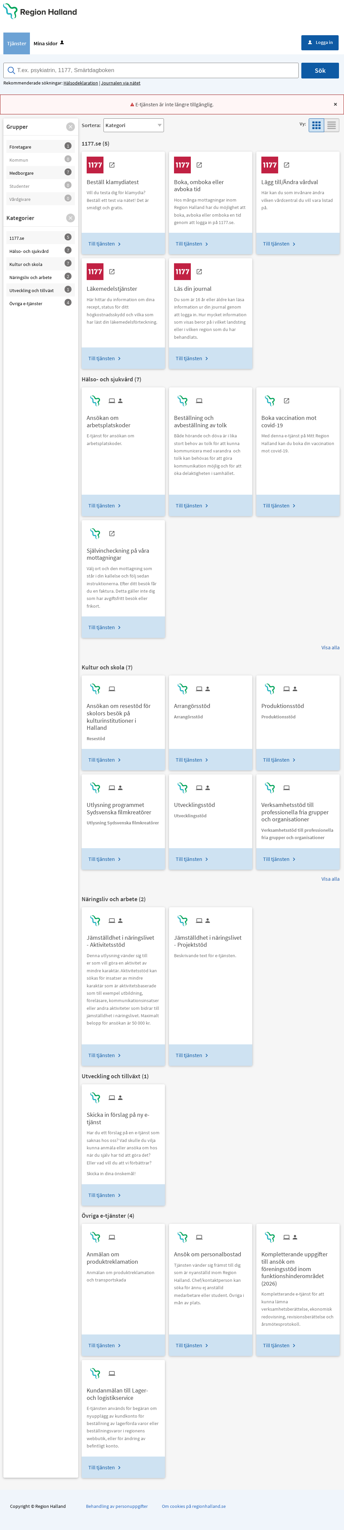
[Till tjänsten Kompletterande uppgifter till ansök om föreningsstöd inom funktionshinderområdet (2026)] (298, 1266)
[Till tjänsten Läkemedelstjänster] (114, 286)
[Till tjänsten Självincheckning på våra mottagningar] (123, 551)
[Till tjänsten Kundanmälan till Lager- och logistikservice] (123, 1391)
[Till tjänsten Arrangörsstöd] (194, 703)
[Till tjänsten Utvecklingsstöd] (197, 802)
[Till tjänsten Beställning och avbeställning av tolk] (210, 419)
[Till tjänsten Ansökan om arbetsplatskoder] (123, 419)
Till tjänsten (101, 243)
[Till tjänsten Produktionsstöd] (285, 703)
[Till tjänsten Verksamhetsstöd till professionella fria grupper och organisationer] (298, 809)
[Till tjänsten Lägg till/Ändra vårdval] (292, 179)
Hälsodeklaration (80, 83)
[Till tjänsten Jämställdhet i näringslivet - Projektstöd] (210, 938)
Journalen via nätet (120, 83)
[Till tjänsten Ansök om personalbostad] (210, 1252)
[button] (70, 126)
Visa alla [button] (330, 647)
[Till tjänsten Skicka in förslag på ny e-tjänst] (123, 1116)
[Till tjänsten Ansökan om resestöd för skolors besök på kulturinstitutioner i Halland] (123, 714)
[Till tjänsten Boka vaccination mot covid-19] (298, 419)
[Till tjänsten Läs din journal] (195, 286)
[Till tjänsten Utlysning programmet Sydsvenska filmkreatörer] (123, 806)
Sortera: (91, 125)
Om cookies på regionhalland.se (194, 1506)
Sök (320, 70)
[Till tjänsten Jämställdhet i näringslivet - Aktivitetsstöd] (123, 938)
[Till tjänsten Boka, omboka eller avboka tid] (210, 183)
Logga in (320, 42)
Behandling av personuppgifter (117, 1506)
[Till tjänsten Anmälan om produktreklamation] (123, 1255)
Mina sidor (49, 43)
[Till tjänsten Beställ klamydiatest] (115, 179)
